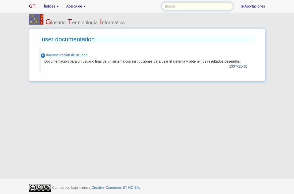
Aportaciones (253, 6)
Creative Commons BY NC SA (115, 187)
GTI (33, 6)
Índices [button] (51, 6)
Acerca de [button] (76, 6)
